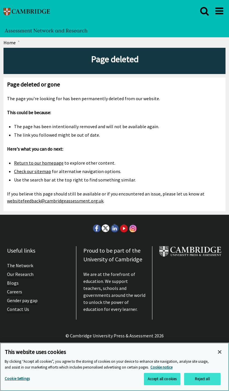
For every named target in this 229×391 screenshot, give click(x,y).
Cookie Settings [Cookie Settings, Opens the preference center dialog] (17, 378)
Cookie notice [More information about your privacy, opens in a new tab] (161, 367)
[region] (114, 367)
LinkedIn (114, 228)
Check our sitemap (32, 171)
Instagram (132, 228)
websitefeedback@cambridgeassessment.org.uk (55, 201)
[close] (204, 11)
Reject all (202, 378)
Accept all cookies (162, 378)
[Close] (219, 352)
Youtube (123, 228)
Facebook (96, 228)
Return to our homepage (39, 163)
